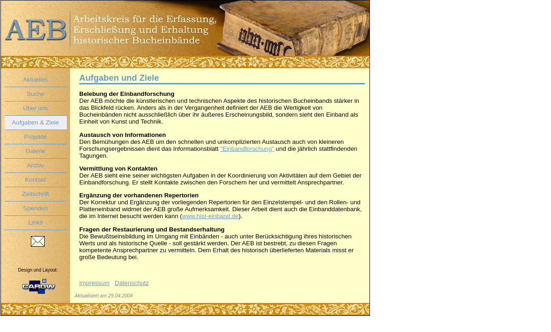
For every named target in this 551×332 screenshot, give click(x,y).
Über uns (35, 108)
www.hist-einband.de (210, 216)
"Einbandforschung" (247, 148)
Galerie (36, 151)
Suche (35, 93)
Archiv (35, 165)
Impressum (94, 282)
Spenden (35, 208)
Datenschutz (132, 282)
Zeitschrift (35, 193)
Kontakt (35, 179)
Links (35, 222)
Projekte (35, 136)
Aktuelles (35, 79)
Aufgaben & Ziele (35, 122)
